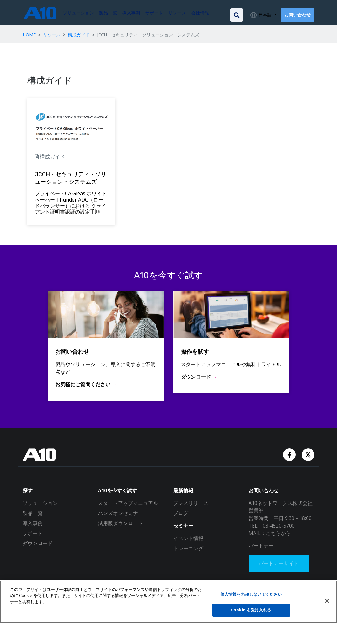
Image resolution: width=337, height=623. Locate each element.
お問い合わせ (297, 15)
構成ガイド (79, 35)
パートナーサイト (279, 563)
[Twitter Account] (308, 454)
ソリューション (40, 503)
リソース (52, 35)
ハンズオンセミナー (120, 513)
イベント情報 (188, 538)
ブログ (180, 513)
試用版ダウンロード (120, 523)
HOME (29, 35)
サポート (33, 533)
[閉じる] (327, 601)
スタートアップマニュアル (128, 503)
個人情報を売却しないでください (251, 594)
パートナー (261, 545)
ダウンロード (38, 543)
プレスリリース (190, 503)
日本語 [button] (265, 15)
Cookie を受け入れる (251, 610)
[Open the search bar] (236, 15)
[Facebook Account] (290, 454)
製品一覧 (33, 513)
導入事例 (33, 523)
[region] (168, 601)
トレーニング (188, 548)
